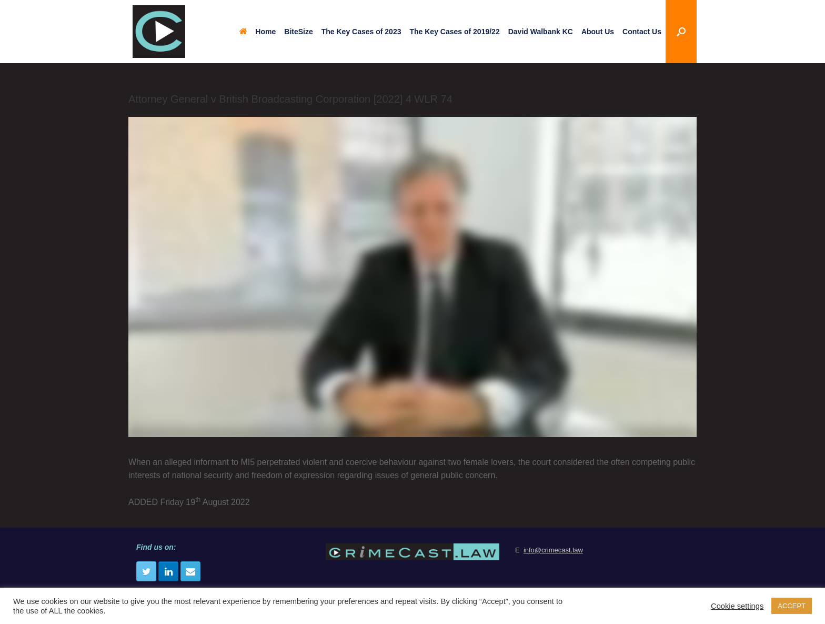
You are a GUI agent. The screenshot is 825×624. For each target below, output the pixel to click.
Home (257, 31)
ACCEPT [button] (792, 606)
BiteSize (298, 31)
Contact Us (641, 31)
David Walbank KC (540, 31)
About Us (597, 31)
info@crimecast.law (553, 550)
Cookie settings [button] (737, 606)
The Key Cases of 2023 (361, 31)
